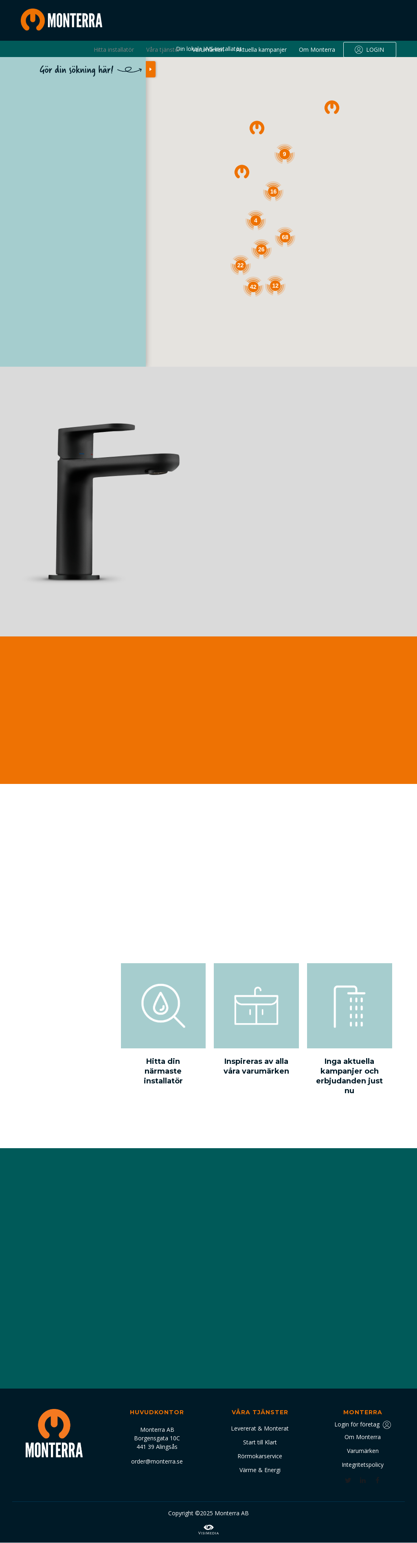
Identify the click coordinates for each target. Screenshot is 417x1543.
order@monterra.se (157, 1461)
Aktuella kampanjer (261, 49)
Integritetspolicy (363, 1465)
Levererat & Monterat (260, 1428)
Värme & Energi (260, 1470)
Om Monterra (317, 49)
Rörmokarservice (259, 1456)
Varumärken (208, 49)
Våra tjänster (163, 49)
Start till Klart (260, 1442)
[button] (332, 107)
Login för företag (357, 1424)
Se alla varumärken (260, 570)
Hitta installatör (114, 49)
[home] (61, 19)
